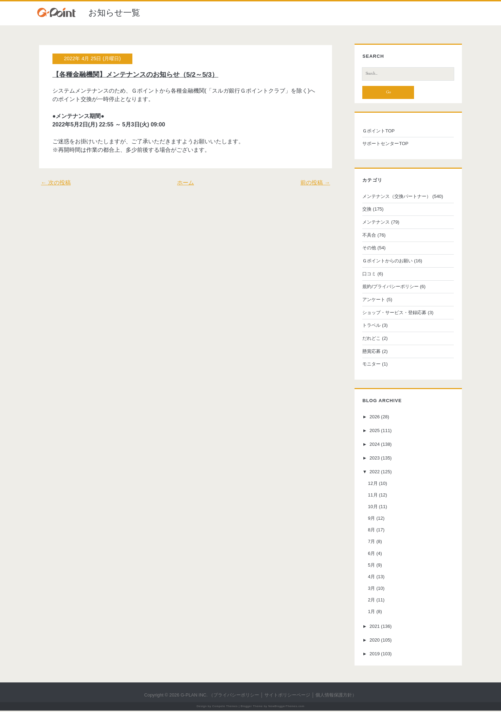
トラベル (370, 326)
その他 (367, 249)
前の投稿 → (317, 183)
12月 (371, 484)
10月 (371, 508)
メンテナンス (374, 223)
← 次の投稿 (53, 183)
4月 (369, 577)
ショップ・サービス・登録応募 (393, 313)
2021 (373, 627)
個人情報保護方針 (333, 696)
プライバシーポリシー (236, 696)
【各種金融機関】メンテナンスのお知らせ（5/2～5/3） (133, 74)
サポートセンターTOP (384, 145)
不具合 (367, 236)
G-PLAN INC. (194, 696)
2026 (373, 418)
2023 (373, 459)
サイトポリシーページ (287, 696)
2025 (373, 432)
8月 (369, 531)
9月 (369, 519)
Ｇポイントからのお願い (386, 262)
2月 (369, 601)
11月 (371, 496)
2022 (373, 472)
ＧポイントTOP (377, 132)
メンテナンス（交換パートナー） (395, 197)
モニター (370, 365)
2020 (373, 641)
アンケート (372, 301)
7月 (369, 542)
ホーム (185, 183)
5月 (369, 566)
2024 (373, 445)
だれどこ (370, 339)
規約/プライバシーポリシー (389, 288)
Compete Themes (225, 707)
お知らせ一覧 (114, 12)
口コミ (367, 274)
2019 (373, 655)
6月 (369, 554)
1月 (369, 613)
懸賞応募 (370, 352)
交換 (365, 210)
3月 (369, 589)
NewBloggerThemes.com (286, 707)
